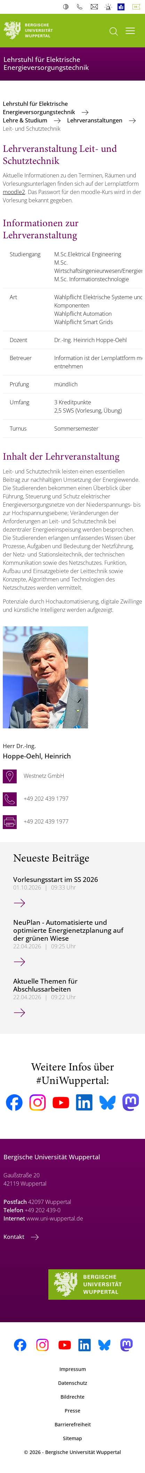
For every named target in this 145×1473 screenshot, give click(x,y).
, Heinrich (37, 756)
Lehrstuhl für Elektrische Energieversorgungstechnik (39, 108)
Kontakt (14, 1237)
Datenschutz (72, 1383)
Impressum (72, 1369)
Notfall (108, 7)
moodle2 (14, 192)
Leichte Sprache (122, 7)
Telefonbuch (81, 7)
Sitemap (72, 1438)
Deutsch (137, 7)
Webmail (95, 7)
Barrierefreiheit (73, 1424)
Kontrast (67, 7)
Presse (72, 1410)
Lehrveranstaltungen (95, 120)
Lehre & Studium (26, 120)
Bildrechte (72, 1396)
